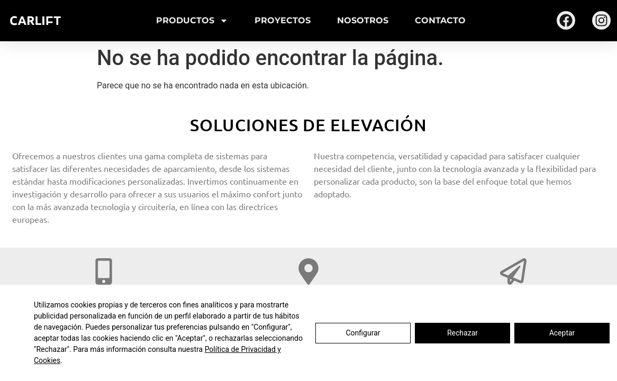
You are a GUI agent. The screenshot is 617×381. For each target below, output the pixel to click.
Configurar (363, 333)
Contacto (440, 20)
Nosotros (362, 20)
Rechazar (462, 333)
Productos (192, 20)
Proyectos (283, 20)
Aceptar (562, 333)
